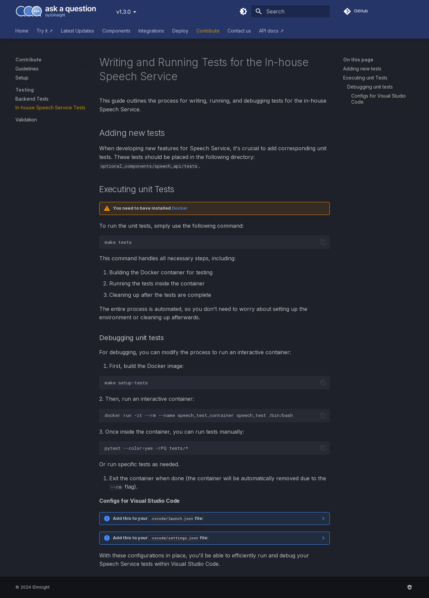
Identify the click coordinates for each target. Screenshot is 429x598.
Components (116, 31)
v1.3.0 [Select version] (123, 11)
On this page (358, 59)
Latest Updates (77, 31)
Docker (180, 208)
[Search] (290, 11)
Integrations (151, 31)
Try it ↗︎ (45, 31)
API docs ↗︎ (271, 31)
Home (21, 31)
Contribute (208, 31)
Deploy (180, 31)
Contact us (239, 31)
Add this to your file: (158, 518)
